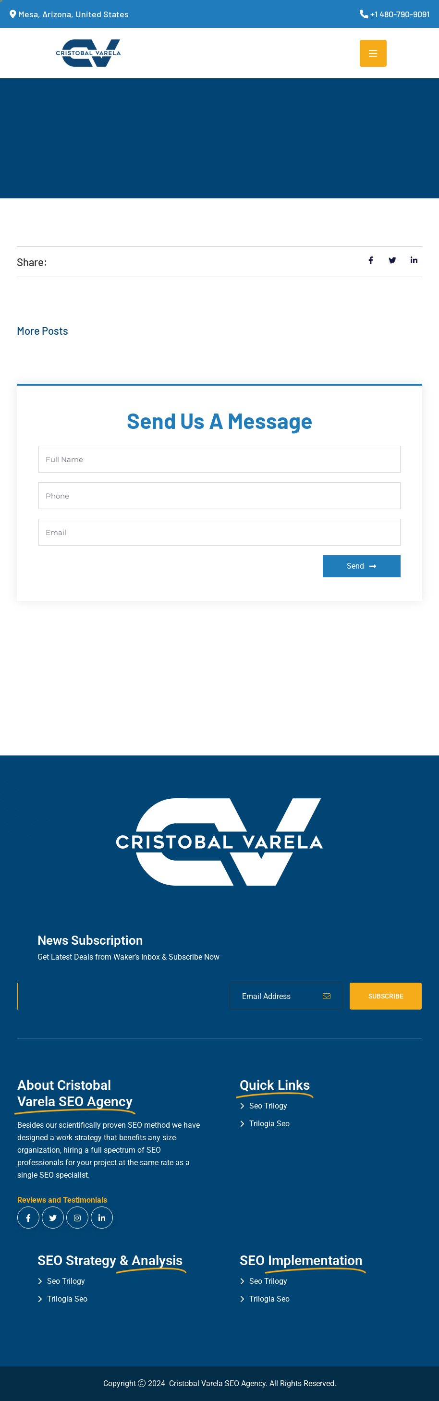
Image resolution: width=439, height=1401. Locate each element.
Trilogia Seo (269, 1123)
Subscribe (385, 996)
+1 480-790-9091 (399, 14)
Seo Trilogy (268, 1105)
